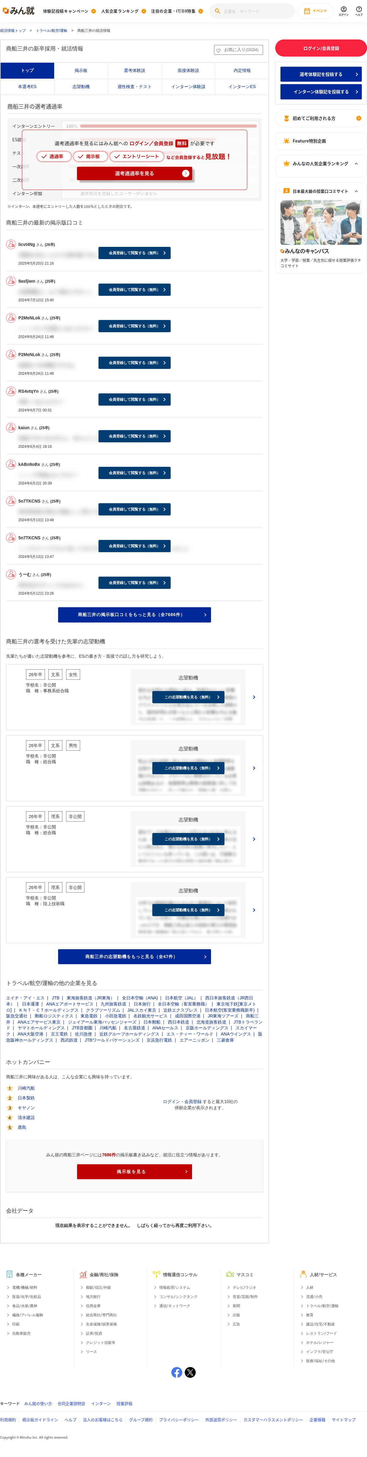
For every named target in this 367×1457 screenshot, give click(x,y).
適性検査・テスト (134, 86)
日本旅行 (142, 1004)
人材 (309, 1287)
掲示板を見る (152, 1171)
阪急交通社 (17, 1015)
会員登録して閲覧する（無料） (134, 253)
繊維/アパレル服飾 (27, 1315)
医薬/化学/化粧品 (26, 1297)
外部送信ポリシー (221, 1419)
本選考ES (27, 86)
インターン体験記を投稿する (321, 91)
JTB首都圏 (82, 1027)
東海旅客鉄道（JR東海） (91, 997)
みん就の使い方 (38, 1403)
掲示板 (81, 70)
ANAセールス (166, 1027)
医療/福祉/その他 (320, 1361)
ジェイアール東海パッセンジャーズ (102, 1022)
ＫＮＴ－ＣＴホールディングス (49, 1010)
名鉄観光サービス (150, 1015)
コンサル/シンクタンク (178, 1297)
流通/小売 (314, 1297)
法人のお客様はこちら (103, 1419)
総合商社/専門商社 (101, 1315)
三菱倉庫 (225, 1040)
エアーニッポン (194, 1040)
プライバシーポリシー (179, 1419)
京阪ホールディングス (207, 1027)
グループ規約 (141, 1419)
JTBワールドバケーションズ (112, 1040)
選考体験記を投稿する (321, 74)
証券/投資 (94, 1333)
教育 (309, 1315)
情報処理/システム (174, 1287)
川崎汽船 (108, 1027)
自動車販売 (21, 1333)
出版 (236, 1315)
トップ (27, 70)
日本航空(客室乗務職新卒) (230, 1010)
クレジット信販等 (100, 1342)
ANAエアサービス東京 (39, 1022)
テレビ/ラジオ (244, 1287)
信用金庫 (93, 1306)
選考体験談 (134, 70)
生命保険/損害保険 (101, 1324)
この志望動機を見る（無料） (188, 697)
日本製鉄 (26, 1097)
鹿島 (22, 1127)
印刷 (16, 1324)
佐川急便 (83, 1033)
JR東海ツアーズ (223, 1015)
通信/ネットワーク (174, 1306)
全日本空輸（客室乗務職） (183, 1004)
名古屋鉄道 (134, 1027)
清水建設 (26, 1117)
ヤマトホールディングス (41, 1027)
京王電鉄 (59, 1033)
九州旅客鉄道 (113, 1004)
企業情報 (317, 1419)
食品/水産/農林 (24, 1306)
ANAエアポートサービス (70, 1004)
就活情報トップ (13, 30)
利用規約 (8, 1419)
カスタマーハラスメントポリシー (273, 1419)
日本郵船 (152, 1022)
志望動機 (81, 86)
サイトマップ (344, 1419)
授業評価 (124, 1403)
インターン (101, 1403)
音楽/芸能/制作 (245, 1297)
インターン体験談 (188, 86)
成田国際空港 (188, 1015)
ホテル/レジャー (319, 1342)
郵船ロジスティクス (54, 1015)
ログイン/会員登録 (321, 48)
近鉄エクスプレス (180, 1010)
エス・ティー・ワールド (189, 1033)
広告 (236, 1324)
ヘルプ (70, 1419)
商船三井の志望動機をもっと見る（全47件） (145, 956)
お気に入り (241, 49)
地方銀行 (93, 1297)
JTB (56, 997)
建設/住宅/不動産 (320, 1324)
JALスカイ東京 (141, 1010)
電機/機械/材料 (24, 1287)
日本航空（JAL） (181, 997)
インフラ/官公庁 (319, 1352)
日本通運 (30, 1004)
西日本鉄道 (178, 1022)
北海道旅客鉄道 (211, 1022)
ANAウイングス (236, 1033)
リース (91, 1352)
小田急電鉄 (115, 1015)
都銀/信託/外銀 (98, 1287)
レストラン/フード (321, 1333)
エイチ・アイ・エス (25, 997)
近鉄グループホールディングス (129, 1033)
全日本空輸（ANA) (140, 997)
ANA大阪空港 (31, 1033)
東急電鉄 (89, 1015)
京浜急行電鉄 (159, 1040)
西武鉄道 (69, 1040)
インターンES (242, 86)
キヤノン (26, 1107)
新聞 (236, 1306)
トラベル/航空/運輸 (51, 30)
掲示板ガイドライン (40, 1419)
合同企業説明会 (71, 1403)
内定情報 (242, 70)
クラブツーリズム (103, 1010)
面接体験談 (188, 70)
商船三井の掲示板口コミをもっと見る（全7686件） (142, 614)
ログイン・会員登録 (182, 1101)
